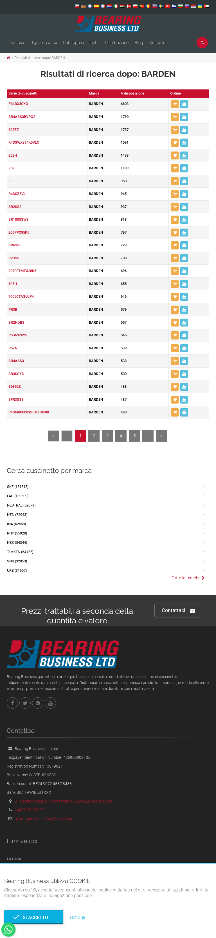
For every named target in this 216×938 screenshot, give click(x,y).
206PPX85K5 (18, 232)
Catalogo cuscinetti (81, 42)
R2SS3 (13, 258)
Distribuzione (117, 42)
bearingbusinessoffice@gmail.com (45, 818)
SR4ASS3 (16, 361)
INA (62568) (16, 524)
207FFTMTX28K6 (22, 271)
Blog (139, 42)
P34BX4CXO (18, 104)
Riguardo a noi (43, 42)
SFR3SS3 (15, 399)
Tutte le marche (188, 577)
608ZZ (13, 130)
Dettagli (77, 917)
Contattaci (178, 610)
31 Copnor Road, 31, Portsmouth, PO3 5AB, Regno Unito (63, 801)
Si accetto (33, 917)
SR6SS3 (14, 245)
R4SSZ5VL (17, 194)
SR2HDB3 (16, 322)
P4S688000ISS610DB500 (28, 412)
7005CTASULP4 (21, 296)
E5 (10, 181)
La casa (17, 42)
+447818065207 (29, 810)
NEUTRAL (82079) (21, 505)
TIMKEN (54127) (20, 552)
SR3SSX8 (16, 374)
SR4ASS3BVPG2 (21, 117)
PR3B (12, 309)
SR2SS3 (14, 207)
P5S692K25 (17, 335)
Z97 (11, 168)
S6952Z (14, 386)
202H (12, 155)
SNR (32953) (17, 561)
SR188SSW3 (18, 219)
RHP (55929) (17, 533)
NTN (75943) (17, 514)
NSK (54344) (17, 542)
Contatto (157, 42)
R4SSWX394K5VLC (23, 142)
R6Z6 (12, 348)
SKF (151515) (18, 487)
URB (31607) (17, 570)
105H (12, 284)
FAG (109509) (18, 496)
